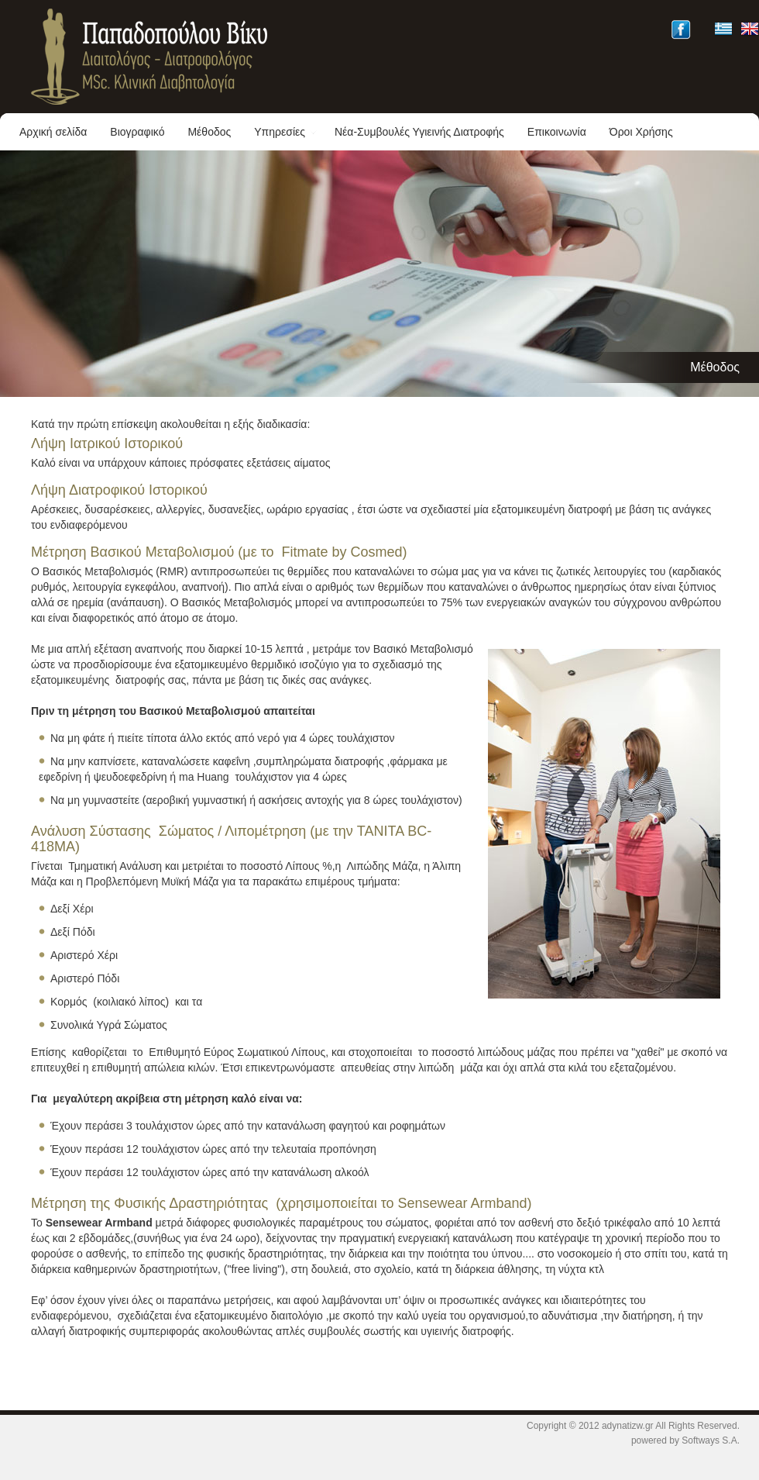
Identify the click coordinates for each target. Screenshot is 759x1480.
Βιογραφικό (137, 132)
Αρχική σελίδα (53, 132)
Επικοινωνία (556, 132)
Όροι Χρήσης (641, 132)
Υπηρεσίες (286, 132)
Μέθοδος (209, 132)
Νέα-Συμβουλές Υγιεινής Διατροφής (419, 132)
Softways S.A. (711, 1440)
